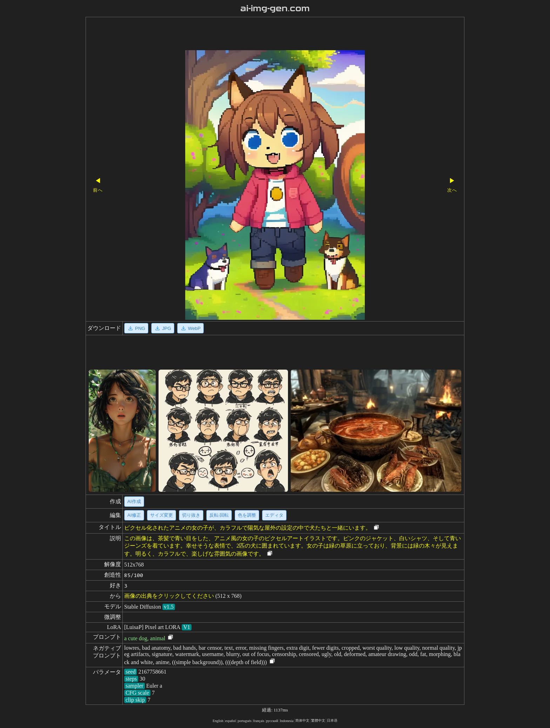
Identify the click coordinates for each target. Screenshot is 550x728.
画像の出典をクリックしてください (169, 596)
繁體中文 (318, 720)
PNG (136, 328)
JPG (162, 328)
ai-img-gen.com (275, 8)
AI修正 (134, 515)
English (218, 721)
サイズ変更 (161, 515)
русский (272, 721)
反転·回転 (219, 515)
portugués (244, 721)
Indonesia (287, 721)
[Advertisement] (262, 34)
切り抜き (191, 515)
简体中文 (302, 720)
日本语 (332, 720)
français (258, 721)
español (230, 721)
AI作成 (134, 501)
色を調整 (247, 515)
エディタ (274, 515)
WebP (190, 328)
